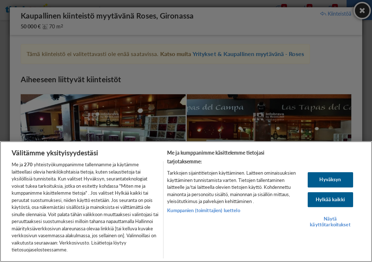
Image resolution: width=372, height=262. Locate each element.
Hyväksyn (330, 179)
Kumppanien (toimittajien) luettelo (203, 210)
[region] (186, 201)
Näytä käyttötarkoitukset (330, 222)
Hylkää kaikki (330, 199)
